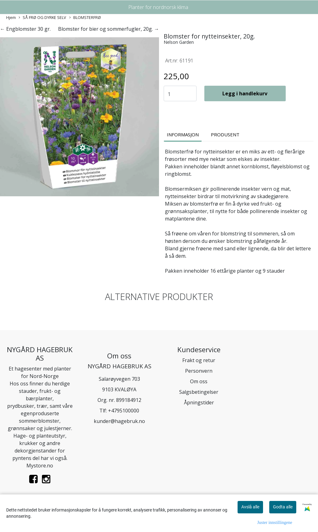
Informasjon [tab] (183, 134)
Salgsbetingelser (198, 392)
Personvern (198, 370)
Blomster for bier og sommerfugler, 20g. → (108, 28)
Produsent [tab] (225, 134)
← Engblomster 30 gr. (25, 28)
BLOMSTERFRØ (85, 17)
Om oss (198, 381)
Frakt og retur (198, 360)
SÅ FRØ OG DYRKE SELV (42, 17)
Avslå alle (250, 506)
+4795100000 (123, 410)
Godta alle (283, 506)
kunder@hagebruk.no (119, 421)
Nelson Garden (179, 42)
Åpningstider (199, 402)
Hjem (11, 17)
